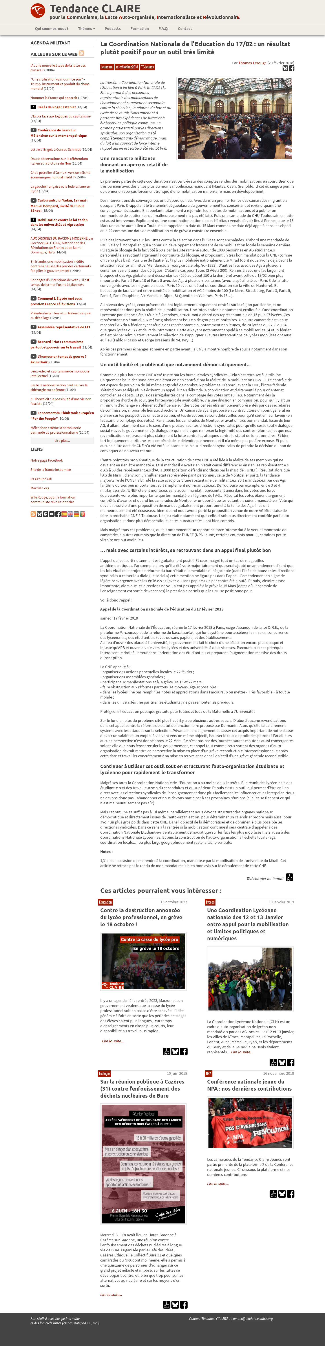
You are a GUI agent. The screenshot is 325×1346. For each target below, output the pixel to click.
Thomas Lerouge (252, 62)
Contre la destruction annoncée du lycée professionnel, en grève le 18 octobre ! (141, 917)
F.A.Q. (163, 28)
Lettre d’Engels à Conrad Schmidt (56, 149)
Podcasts (113, 28)
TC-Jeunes (147, 66)
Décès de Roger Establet (56, 107)
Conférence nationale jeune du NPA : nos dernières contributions (249, 1085)
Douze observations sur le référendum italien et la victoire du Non (59, 161)
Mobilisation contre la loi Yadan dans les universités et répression (59, 222)
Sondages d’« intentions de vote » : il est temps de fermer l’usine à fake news (60, 282)
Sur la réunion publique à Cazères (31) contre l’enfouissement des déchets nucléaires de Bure (142, 1088)
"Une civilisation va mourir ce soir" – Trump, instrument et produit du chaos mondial (60, 84)
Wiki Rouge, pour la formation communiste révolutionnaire (53, 499)
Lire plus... (62, 440)
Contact (185, 28)
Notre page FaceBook (47, 460)
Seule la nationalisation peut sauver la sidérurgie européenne (59, 387)
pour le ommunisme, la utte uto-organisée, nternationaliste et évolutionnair (144, 17)
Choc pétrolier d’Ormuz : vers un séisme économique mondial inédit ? (60, 175)
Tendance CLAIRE (95, 8)
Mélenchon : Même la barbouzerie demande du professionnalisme (56, 430)
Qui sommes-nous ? (51, 28)
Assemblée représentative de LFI (64, 327)
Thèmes (86, 28)
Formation (139, 28)
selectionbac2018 (127, 66)
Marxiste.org (40, 488)
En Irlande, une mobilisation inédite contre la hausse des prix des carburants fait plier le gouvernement (61, 266)
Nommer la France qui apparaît (54, 97)
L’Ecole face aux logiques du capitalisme (61, 116)
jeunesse (107, 66)
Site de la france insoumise (51, 469)
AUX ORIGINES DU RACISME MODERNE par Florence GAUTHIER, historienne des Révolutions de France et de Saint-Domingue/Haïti (62, 245)
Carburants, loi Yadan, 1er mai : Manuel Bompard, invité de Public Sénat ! (59, 205)
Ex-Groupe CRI (41, 479)
